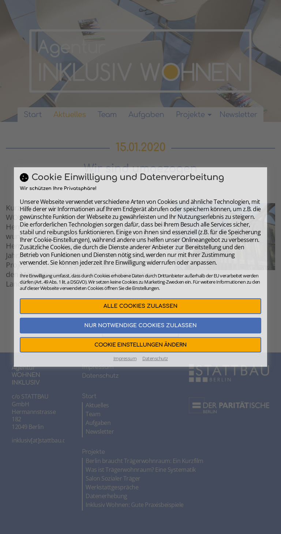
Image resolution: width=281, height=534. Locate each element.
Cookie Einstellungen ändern (140, 345)
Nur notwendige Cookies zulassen (140, 325)
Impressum (125, 358)
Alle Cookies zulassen (140, 306)
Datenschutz (155, 358)
